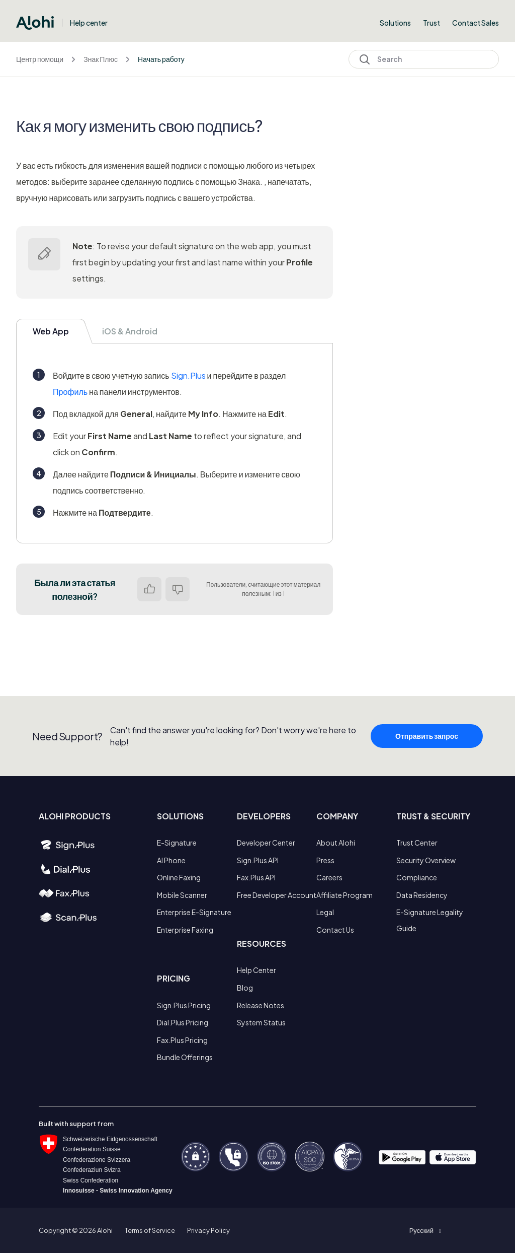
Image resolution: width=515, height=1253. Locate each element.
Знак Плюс (100, 58)
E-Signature (177, 842)
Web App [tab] (51, 331)
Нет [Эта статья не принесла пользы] (177, 589)
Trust (431, 22)
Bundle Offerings (185, 1057)
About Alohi (335, 842)
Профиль (70, 391)
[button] (425, 1230)
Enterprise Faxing (185, 929)
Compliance (416, 877)
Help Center (256, 969)
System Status (261, 1022)
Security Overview (426, 860)
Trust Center (417, 842)
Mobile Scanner (182, 894)
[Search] (424, 59)
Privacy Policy (208, 1230)
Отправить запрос (426, 738)
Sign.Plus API (258, 860)
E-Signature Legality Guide (429, 920)
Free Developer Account (276, 894)
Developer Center (266, 842)
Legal (325, 912)
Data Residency (422, 894)
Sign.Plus (188, 375)
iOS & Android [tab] (129, 331)
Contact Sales (475, 22)
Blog (245, 987)
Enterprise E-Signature (194, 912)
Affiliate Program (344, 894)
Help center (89, 22)
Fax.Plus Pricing (182, 1040)
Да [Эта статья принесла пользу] (149, 589)
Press (325, 860)
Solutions (395, 22)
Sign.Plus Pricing (184, 1005)
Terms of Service (150, 1230)
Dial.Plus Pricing (182, 1022)
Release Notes (260, 1005)
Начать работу (161, 58)
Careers (329, 877)
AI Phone (171, 860)
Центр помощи (39, 58)
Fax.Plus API (256, 877)
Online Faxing (179, 877)
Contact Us (335, 929)
